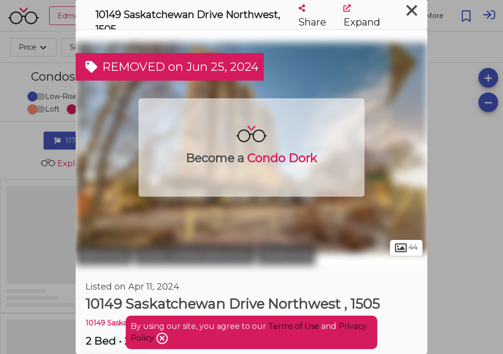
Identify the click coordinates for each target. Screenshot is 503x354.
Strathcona (286, 254)
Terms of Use (293, 326)
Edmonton (104, 254)
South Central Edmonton (195, 254)
